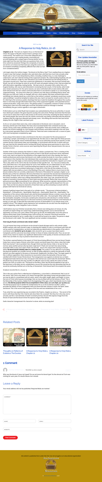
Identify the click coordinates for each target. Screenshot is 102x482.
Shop (73, 33)
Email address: (81, 72)
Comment (7, 397)
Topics (48, 33)
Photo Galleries (64, 33)
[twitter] (44, 28)
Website (7, 429)
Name (6, 421)
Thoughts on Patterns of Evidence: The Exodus (13, 352)
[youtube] (54, 28)
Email (41, 421)
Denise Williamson (16, 370)
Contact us (81, 33)
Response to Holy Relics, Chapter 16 (54, 309)
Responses (6, 348)
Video (55, 33)
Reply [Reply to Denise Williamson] (68, 370)
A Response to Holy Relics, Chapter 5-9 (20, 310)
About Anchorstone (23, 33)
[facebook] (49, 28)
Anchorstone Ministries (50, 475)
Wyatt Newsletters (38, 33)
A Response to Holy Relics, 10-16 (37, 48)
